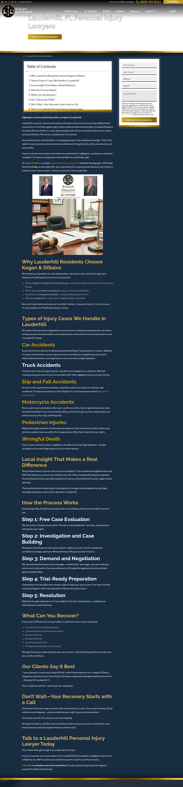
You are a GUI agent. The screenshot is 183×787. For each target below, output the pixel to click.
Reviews (107, 11)
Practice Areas (71, 11)
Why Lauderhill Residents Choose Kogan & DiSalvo (58, 75)
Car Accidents (38, 345)
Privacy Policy (127, 115)
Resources (134, 11)
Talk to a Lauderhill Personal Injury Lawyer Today (57, 109)
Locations (119, 11)
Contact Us (151, 11)
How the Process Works (43, 90)
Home (24, 56)
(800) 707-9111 (148, 2)
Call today (27, 765)
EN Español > (173, 2)
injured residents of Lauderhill (64, 163)
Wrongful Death (41, 439)
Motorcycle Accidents (48, 402)
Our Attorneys (90, 11)
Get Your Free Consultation (45, 37)
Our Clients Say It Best (43, 99)
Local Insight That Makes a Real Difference (53, 85)
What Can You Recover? (43, 94)
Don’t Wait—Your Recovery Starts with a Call (54, 104)
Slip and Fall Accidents (49, 382)
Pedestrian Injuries (44, 422)
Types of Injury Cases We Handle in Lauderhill (55, 80)
